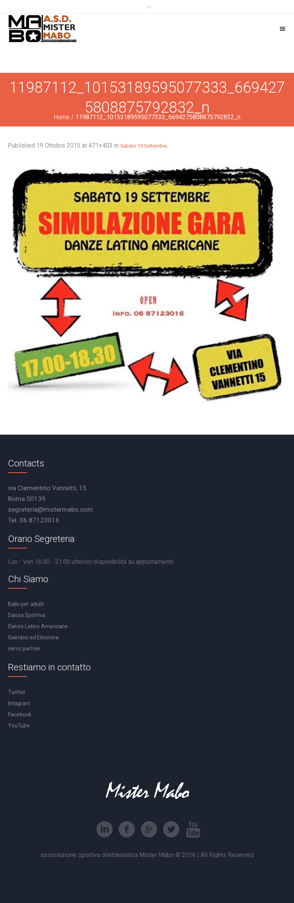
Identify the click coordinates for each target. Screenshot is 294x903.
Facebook (19, 714)
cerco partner (24, 648)
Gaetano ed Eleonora (33, 637)
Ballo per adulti (26, 604)
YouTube (19, 725)
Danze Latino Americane (38, 626)
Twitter (17, 692)
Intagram (19, 703)
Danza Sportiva (26, 615)
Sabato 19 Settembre (143, 146)
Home (62, 117)
